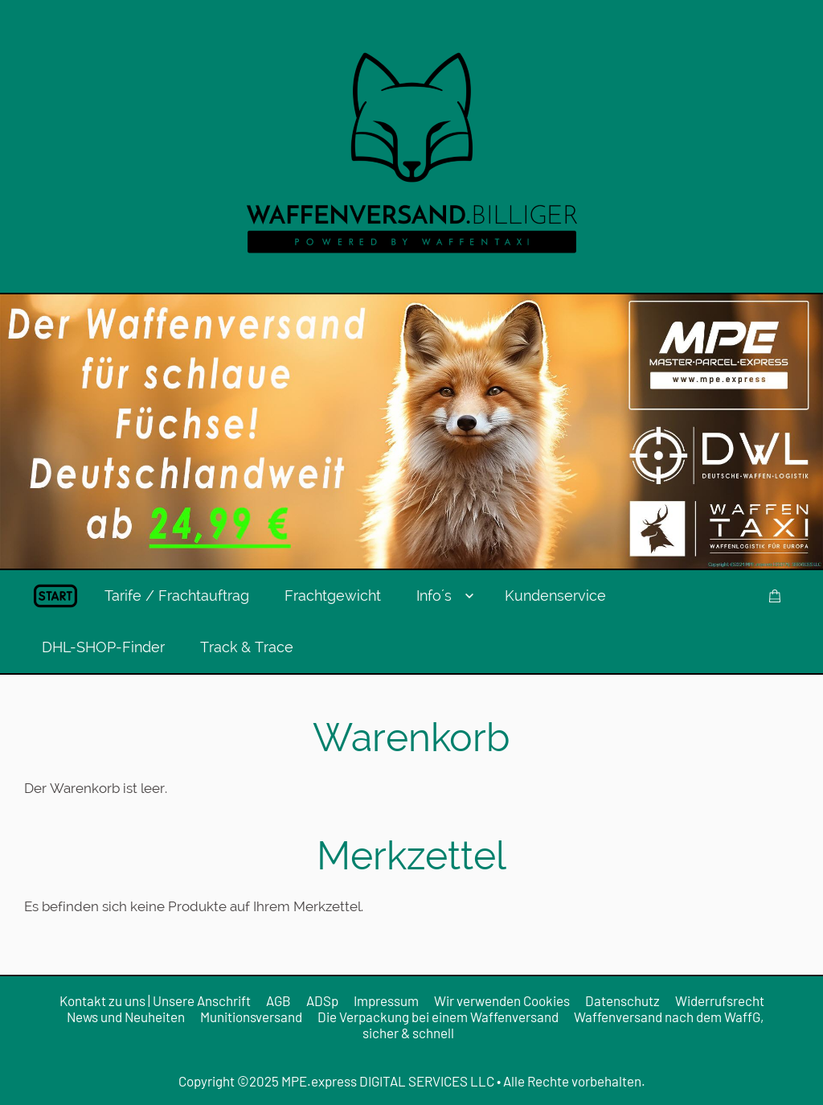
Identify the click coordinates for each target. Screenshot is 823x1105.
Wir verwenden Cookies (502, 1000)
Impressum (386, 1000)
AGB (278, 1000)
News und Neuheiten (126, 1016)
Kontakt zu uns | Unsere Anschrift (155, 1000)
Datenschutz (622, 1000)
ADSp (322, 1000)
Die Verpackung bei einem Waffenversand (438, 1016)
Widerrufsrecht (719, 1000)
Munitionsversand (251, 1016)
